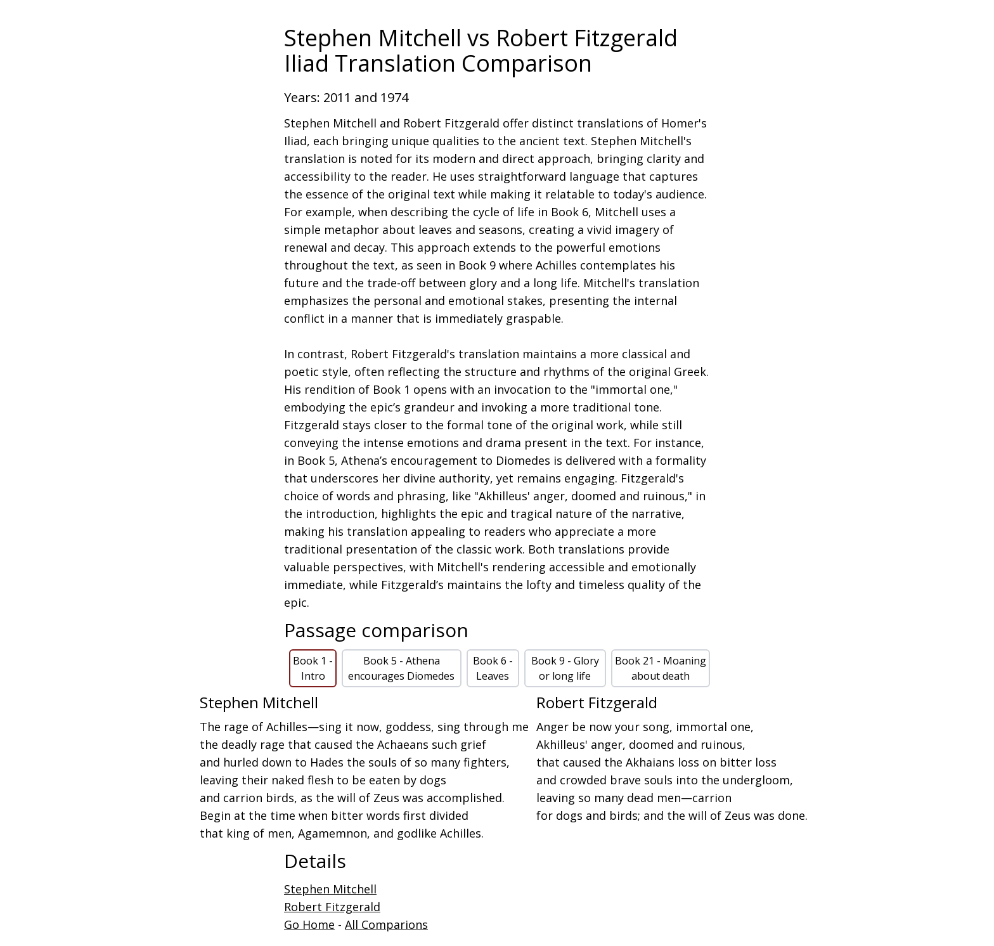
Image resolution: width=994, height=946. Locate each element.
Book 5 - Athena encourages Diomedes (401, 668)
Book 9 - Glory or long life (565, 668)
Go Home (309, 924)
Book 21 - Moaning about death (660, 668)
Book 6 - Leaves (493, 668)
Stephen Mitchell (330, 889)
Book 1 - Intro (313, 668)
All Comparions (386, 924)
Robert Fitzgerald (332, 906)
